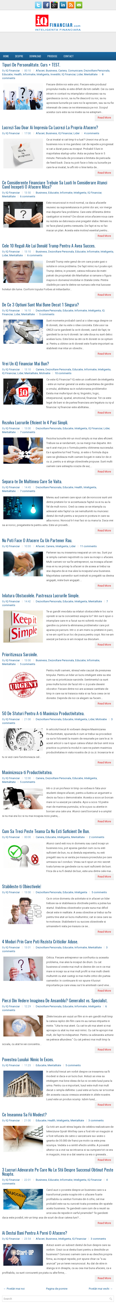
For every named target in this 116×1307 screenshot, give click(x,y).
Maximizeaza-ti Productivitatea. (27, 772)
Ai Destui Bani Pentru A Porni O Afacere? (34, 1233)
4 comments (91, 133)
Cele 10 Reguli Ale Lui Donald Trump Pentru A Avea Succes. (48, 245)
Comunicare (75, 70)
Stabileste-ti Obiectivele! (21, 886)
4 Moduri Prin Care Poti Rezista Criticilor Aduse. (40, 941)
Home (6, 56)
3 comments (96, 1120)
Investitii (55, 74)
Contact (69, 56)
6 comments (27, 196)
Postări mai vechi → (101, 1288)
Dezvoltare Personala (96, 70)
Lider (80, 74)
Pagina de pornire (56, 1288)
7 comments (27, 432)
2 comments (96, 837)
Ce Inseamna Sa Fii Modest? (24, 1114)
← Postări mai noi (14, 1288)
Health (18, 74)
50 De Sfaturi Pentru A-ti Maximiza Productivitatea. (43, 713)
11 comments (88, 546)
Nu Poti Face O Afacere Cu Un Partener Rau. (37, 540)
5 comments (46, 314)
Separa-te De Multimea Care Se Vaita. (32, 481)
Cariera (62, 70)
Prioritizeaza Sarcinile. (20, 654)
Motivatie (44, 373)
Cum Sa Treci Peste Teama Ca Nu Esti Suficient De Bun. (46, 831)
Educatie (7, 74)
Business (51, 70)
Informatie (29, 74)
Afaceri (40, 70)
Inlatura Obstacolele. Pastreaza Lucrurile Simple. (40, 595)
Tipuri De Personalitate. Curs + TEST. (31, 64)
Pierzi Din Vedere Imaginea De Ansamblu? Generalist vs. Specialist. (55, 1000)
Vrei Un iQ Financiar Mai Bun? (25, 363)
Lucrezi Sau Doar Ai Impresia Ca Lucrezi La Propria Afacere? (50, 127)
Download (35, 56)
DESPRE (19, 56)
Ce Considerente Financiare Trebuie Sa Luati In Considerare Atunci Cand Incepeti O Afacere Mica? (54, 184)
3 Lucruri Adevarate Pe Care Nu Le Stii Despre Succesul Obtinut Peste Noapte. (57, 1172)
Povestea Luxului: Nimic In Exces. (28, 1059)
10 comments (63, 373)
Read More (104, 117)
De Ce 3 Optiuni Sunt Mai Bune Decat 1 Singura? (40, 304)
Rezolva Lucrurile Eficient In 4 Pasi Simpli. (35, 422)
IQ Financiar (13, 70)
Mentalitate (90, 74)
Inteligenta (43, 74)
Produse (52, 56)
